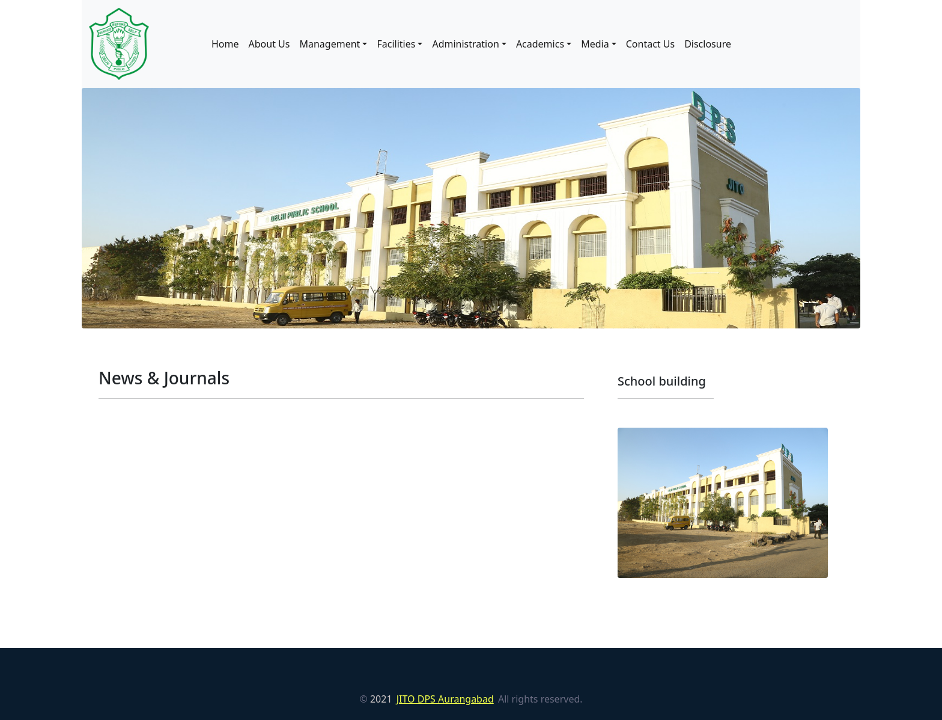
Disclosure (707, 44)
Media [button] (595, 44)
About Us (269, 44)
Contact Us (650, 44)
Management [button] (329, 44)
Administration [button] (465, 44)
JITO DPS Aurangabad (445, 699)
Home (225, 44)
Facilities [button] (396, 44)
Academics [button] (540, 44)
